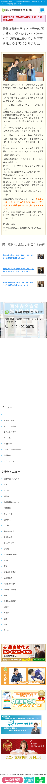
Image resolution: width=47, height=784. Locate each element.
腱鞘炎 (6, 496)
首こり (6, 491)
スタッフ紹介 (9, 420)
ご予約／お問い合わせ (12, 449)
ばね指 (6, 525)
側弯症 (6, 560)
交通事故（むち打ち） (12, 479)
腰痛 (5, 624)
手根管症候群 (9, 531)
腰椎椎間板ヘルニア (11, 502)
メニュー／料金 (10, 426)
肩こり (6, 630)
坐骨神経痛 (8, 537)
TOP (5, 415)
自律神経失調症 (10, 601)
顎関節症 (7, 520)
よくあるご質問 (10, 432)
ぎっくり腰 (8, 514)
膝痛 (5, 595)
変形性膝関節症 (10, 584)
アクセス (7, 438)
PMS (5, 485)
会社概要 (7, 455)
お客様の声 (8, 444)
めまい (6, 613)
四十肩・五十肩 (10, 590)
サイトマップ (9, 461)
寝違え (6, 566)
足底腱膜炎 (8, 578)
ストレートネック (11, 555)
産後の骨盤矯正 (10, 572)
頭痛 (5, 619)
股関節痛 (7, 508)
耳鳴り (6, 607)
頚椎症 (6, 549)
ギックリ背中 (9, 543)
